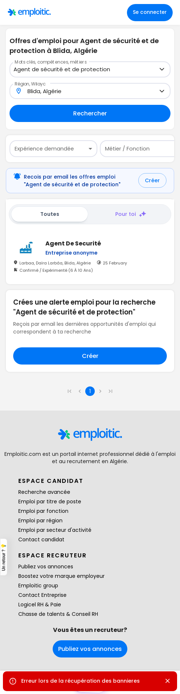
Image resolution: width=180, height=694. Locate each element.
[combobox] (85, 69)
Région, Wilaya (30, 83)
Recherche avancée (44, 492)
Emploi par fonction (43, 511)
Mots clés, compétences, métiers (51, 62)
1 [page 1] (90, 391)
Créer (152, 180)
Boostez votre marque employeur (61, 576)
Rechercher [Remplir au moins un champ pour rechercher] (90, 113)
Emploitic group (38, 585)
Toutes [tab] (49, 214)
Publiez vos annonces (45, 566)
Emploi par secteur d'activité (54, 530)
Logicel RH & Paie (39, 604)
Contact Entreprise (42, 595)
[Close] (167, 681)
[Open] (161, 69)
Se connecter (150, 12)
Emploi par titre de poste (49, 501)
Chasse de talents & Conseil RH (58, 614)
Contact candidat (41, 539)
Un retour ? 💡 (3, 557)
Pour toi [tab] (130, 214)
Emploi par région (40, 520)
